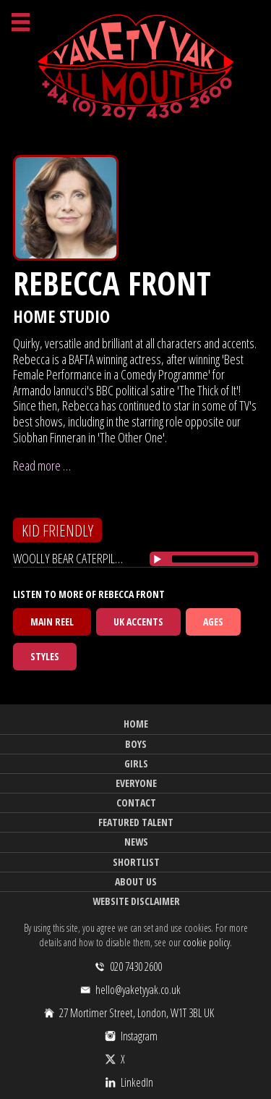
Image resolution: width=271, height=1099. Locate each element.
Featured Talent (135, 822)
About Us (136, 881)
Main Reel (52, 621)
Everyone (136, 783)
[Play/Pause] (157, 559)
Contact (136, 802)
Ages (213, 621)
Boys (136, 744)
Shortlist (136, 862)
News (136, 842)
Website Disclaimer (136, 901)
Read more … (42, 465)
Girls (136, 763)
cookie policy (206, 942)
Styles (44, 656)
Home (136, 723)
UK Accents (138, 621)
